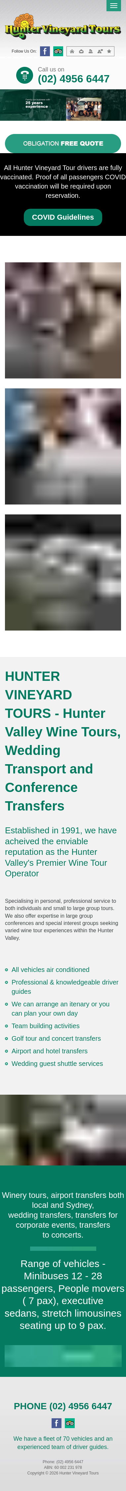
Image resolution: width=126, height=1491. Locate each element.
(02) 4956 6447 (74, 79)
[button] (63, 217)
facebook (45, 51)
